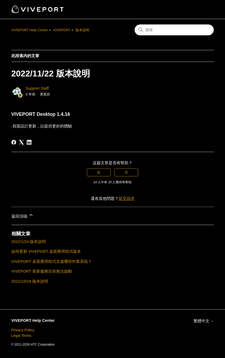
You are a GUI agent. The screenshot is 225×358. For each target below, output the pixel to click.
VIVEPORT (61, 30)
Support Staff (37, 88)
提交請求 (126, 198)
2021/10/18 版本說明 (29, 281)
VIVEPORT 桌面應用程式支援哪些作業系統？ (51, 261)
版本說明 (82, 30)
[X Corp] (21, 142)
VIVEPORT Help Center (29, 30)
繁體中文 (204, 321)
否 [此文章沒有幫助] (126, 172)
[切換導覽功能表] (204, 9)
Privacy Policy (22, 330)
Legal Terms (21, 335)
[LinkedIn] (29, 142)
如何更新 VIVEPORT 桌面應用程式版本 (46, 251)
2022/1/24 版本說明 (28, 241)
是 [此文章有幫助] (98, 172)
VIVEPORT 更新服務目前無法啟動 (41, 271)
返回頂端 (22, 215)
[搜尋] (174, 30)
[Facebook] (13, 142)
